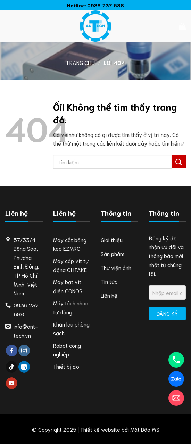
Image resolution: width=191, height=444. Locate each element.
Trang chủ (80, 62)
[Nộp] (179, 161)
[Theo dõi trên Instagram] (24, 350)
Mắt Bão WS (144, 429)
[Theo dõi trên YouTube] (11, 383)
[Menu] (9, 25)
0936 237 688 (105, 5)
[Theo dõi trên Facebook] (11, 350)
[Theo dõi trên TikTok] (11, 367)
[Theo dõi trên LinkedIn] (24, 367)
